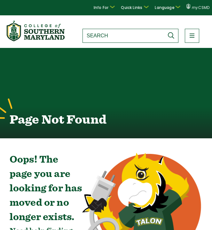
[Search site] (123, 35)
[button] (110, 7)
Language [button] (169, 7)
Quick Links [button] (139, 7)
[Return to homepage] (36, 39)
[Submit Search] (172, 35)
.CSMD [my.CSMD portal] (198, 8)
